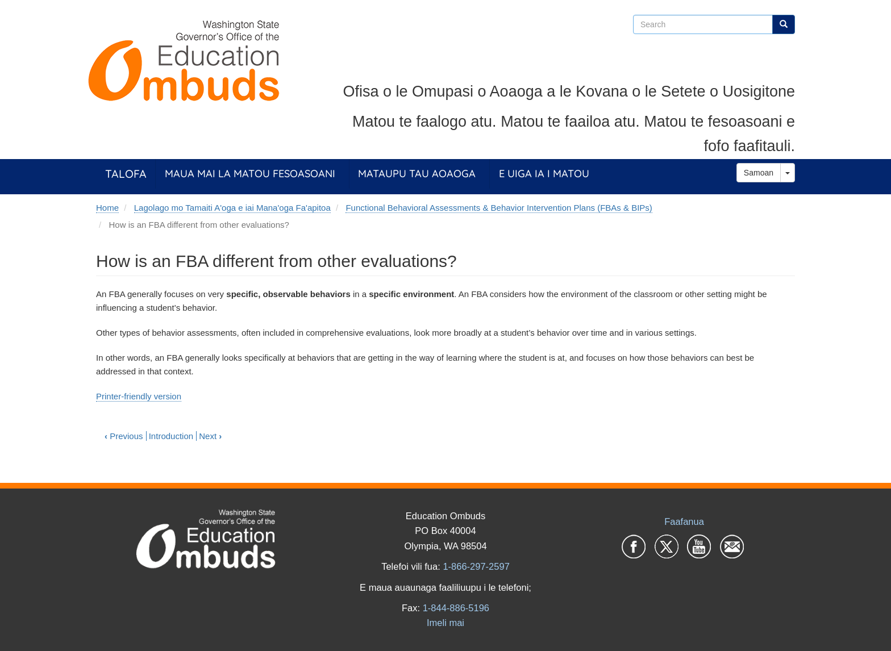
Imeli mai (445, 622)
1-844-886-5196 (456, 608)
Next (210, 436)
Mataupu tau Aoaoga (417, 173)
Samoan (758, 172)
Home (107, 207)
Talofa (126, 173)
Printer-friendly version (138, 396)
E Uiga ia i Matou (544, 173)
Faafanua (684, 521)
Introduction (171, 436)
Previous (124, 436)
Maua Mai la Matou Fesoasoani (250, 173)
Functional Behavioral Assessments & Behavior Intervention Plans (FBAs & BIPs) (498, 207)
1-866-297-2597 (476, 566)
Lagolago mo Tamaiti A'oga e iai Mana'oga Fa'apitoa (232, 207)
